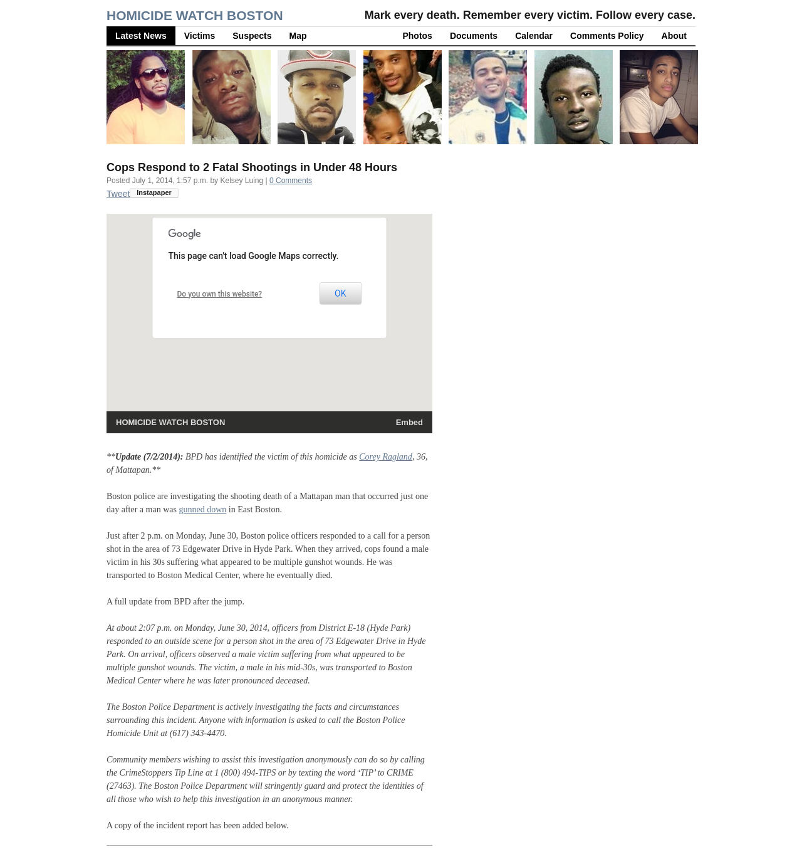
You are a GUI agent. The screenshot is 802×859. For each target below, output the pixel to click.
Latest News (141, 36)
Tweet (118, 194)
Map (298, 36)
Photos (417, 36)
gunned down (202, 509)
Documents (473, 36)
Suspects (251, 36)
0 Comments (290, 180)
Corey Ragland (385, 456)
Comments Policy (606, 36)
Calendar (534, 36)
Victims (200, 36)
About (674, 36)
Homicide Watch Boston (195, 15)
